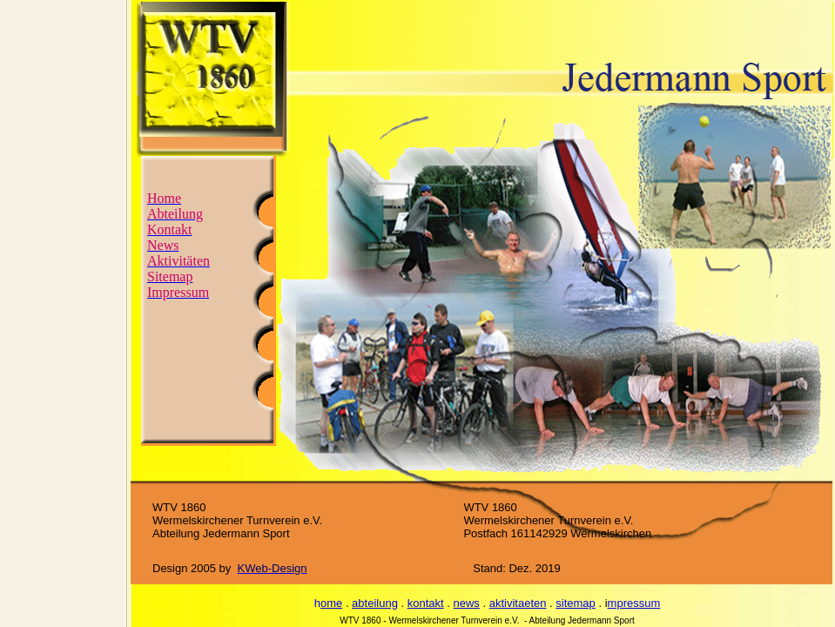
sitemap (576, 603)
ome (331, 603)
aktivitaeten (518, 603)
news (467, 603)
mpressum (634, 603)
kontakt (425, 603)
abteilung (375, 603)
